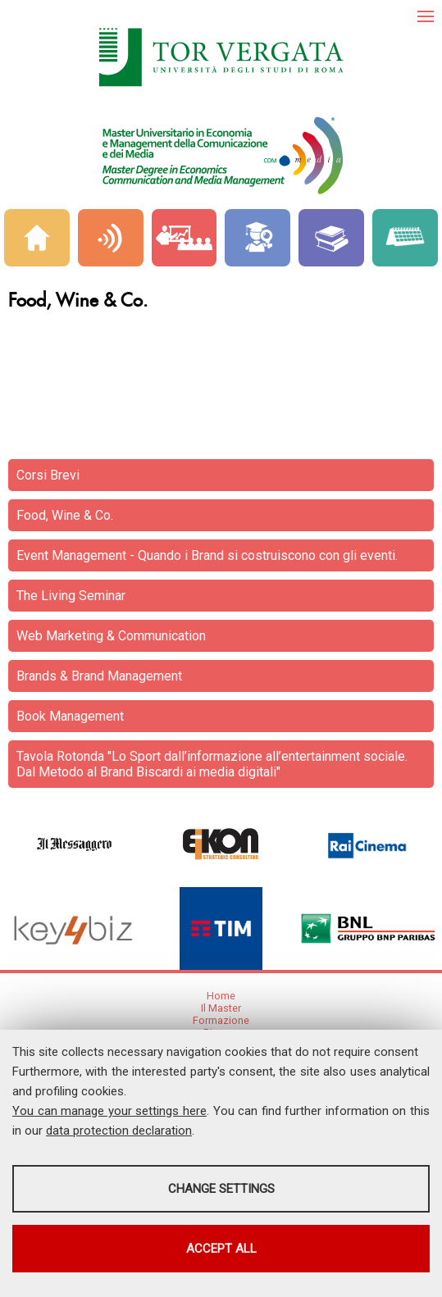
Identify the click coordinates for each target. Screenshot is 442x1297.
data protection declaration (119, 1130)
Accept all (221, 1248)
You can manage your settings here (109, 1111)
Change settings (221, 1188)
